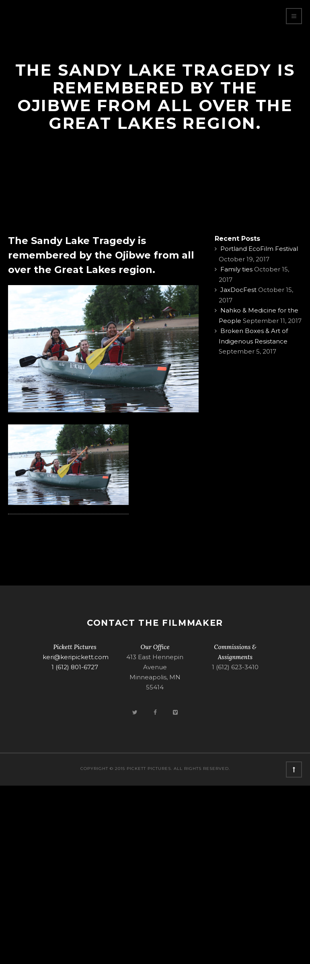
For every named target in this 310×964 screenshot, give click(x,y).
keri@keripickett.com (76, 657)
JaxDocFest (238, 290)
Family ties (236, 269)
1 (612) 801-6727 (74, 667)
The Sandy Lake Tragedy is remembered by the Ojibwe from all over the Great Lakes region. (101, 255)
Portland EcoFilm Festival (259, 248)
